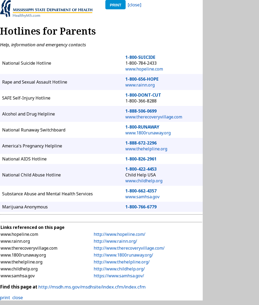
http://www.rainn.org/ (115, 241)
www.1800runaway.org (148, 133)
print (115, 5)
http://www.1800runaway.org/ (123, 255)
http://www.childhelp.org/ (119, 269)
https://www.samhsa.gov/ (119, 276)
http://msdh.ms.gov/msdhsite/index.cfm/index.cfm (92, 287)
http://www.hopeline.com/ (119, 234)
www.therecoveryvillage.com (153, 117)
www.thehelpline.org (146, 149)
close (17, 297)
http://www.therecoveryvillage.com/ (129, 248)
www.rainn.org (140, 85)
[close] (134, 5)
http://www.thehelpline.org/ (122, 262)
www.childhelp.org (143, 181)
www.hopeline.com (144, 69)
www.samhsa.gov (142, 197)
